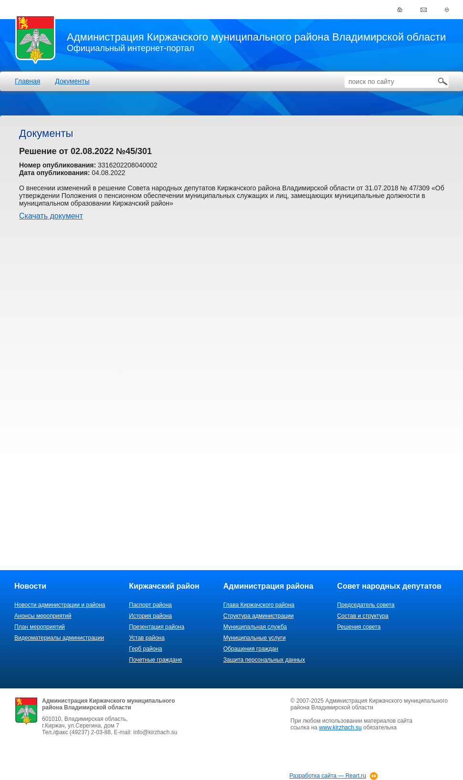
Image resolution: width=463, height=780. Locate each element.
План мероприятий (39, 627)
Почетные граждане (155, 659)
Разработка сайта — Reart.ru (327, 775)
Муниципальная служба (255, 627)
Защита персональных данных (264, 659)
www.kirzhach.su (340, 727)
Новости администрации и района (59, 605)
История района (150, 616)
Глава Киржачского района (259, 605)
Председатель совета (365, 605)
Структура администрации (258, 616)
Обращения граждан (250, 648)
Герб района (145, 648)
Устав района (147, 637)
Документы (72, 81)
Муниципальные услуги (254, 637)
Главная (27, 81)
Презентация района (156, 627)
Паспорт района (150, 605)
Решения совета (358, 627)
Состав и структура (362, 616)
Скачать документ (51, 216)
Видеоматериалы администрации (59, 637)
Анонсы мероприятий (42, 616)
